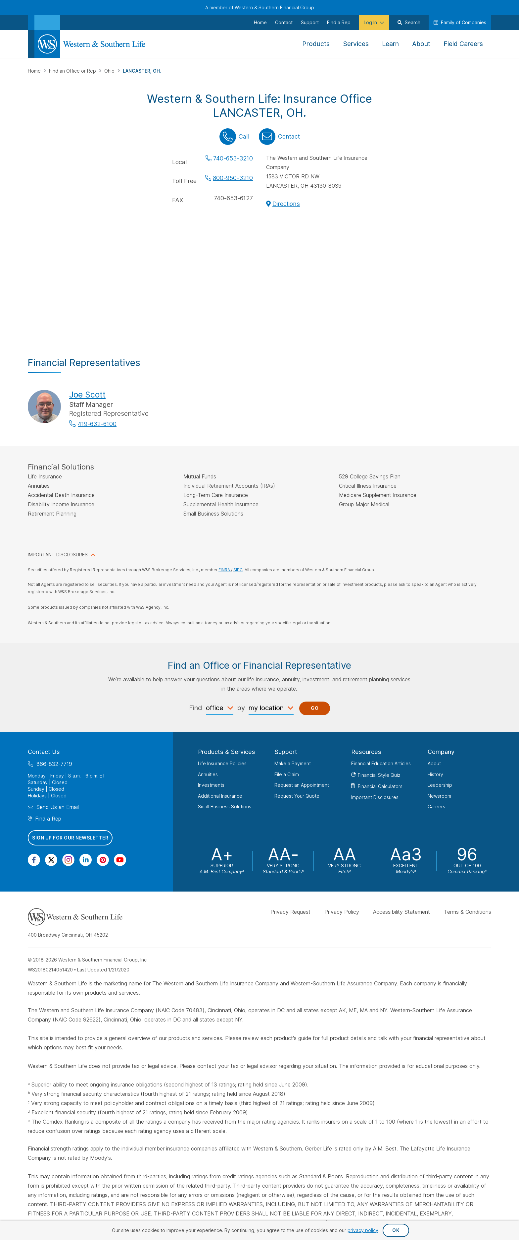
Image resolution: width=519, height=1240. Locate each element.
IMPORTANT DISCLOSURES (58, 554)
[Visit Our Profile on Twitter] (51, 859)
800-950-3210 (233, 177)
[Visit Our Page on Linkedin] (85, 859)
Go (314, 708)
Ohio (110, 71)
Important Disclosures (375, 797)
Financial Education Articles (381, 763)
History (435, 774)
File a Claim (286, 774)
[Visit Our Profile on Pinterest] (103, 859)
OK (395, 1230)
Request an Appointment (301, 785)
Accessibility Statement (401, 911)
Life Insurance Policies (222, 763)
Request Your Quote (296, 795)
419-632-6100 (97, 423)
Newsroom (439, 795)
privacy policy (363, 1230)
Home (35, 71)
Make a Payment (292, 763)
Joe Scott (87, 395)
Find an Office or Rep (73, 71)
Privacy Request (290, 911)
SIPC (238, 569)
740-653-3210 (233, 158)
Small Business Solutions (224, 806)
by (241, 708)
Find (195, 708)
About (434, 763)
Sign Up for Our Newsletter (70, 837)
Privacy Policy (341, 911)
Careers (436, 806)
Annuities (208, 774)
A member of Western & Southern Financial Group (259, 7)
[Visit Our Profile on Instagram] (68, 859)
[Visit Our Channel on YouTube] (120, 859)
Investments (211, 785)
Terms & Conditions (467, 911)
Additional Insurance (220, 795)
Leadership (440, 785)
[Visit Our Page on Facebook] (34, 859)
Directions (286, 203)
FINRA (224, 569)
